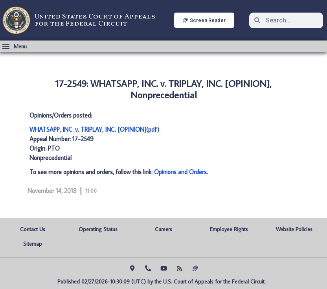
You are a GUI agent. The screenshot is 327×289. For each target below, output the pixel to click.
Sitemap (32, 243)
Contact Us (32, 229)
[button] (14, 46)
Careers (163, 229)
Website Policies (294, 229)
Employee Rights (229, 229)
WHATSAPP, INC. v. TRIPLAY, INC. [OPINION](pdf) (94, 129)
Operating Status (98, 229)
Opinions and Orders (180, 172)
